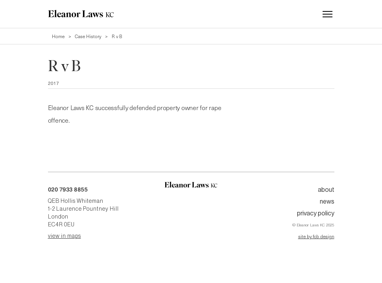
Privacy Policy (315, 213)
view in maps (64, 236)
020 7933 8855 (68, 189)
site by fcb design (316, 236)
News (327, 201)
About (326, 190)
